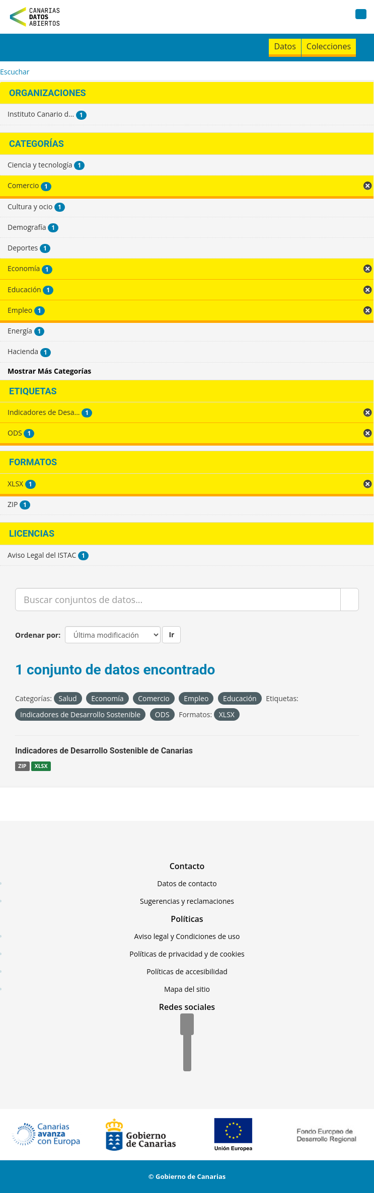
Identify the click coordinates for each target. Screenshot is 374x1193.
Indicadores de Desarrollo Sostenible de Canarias (104, 750)
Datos (284, 46)
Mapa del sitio (187, 989)
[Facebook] (187, 1025)
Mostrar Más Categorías (49, 371)
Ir (171, 634)
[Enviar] (349, 599)
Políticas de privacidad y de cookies (186, 954)
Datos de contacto (186, 883)
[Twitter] (187, 1043)
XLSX (41, 766)
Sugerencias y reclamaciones (187, 901)
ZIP (22, 766)
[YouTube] (187, 1061)
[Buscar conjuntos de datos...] (178, 599)
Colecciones (329, 46)
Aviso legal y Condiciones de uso (187, 936)
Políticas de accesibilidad (187, 971)
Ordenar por (36, 635)
